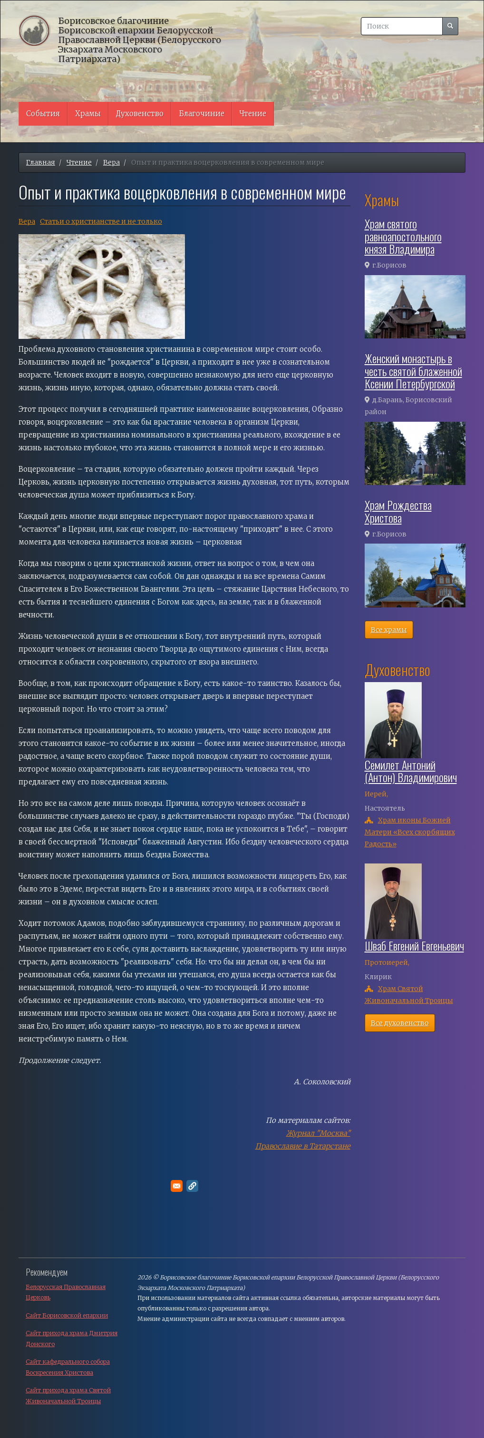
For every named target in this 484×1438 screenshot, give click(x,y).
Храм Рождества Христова (398, 511)
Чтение (253, 113)
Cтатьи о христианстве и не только (101, 221)
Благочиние (201, 113)
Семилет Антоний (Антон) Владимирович (411, 770)
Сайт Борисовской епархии (67, 1315)
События (43, 113)
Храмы (88, 113)
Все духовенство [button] (400, 1023)
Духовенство (140, 113)
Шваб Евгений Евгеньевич (414, 945)
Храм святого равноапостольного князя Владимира (403, 236)
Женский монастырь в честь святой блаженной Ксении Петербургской (413, 370)
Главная (40, 162)
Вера (111, 162)
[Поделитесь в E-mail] (177, 1186)
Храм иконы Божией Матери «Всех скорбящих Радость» (410, 832)
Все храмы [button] (389, 629)
